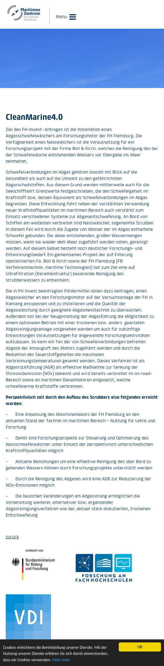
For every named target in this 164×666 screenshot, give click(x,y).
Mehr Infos (61, 660)
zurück (12, 536)
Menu (61, 16)
